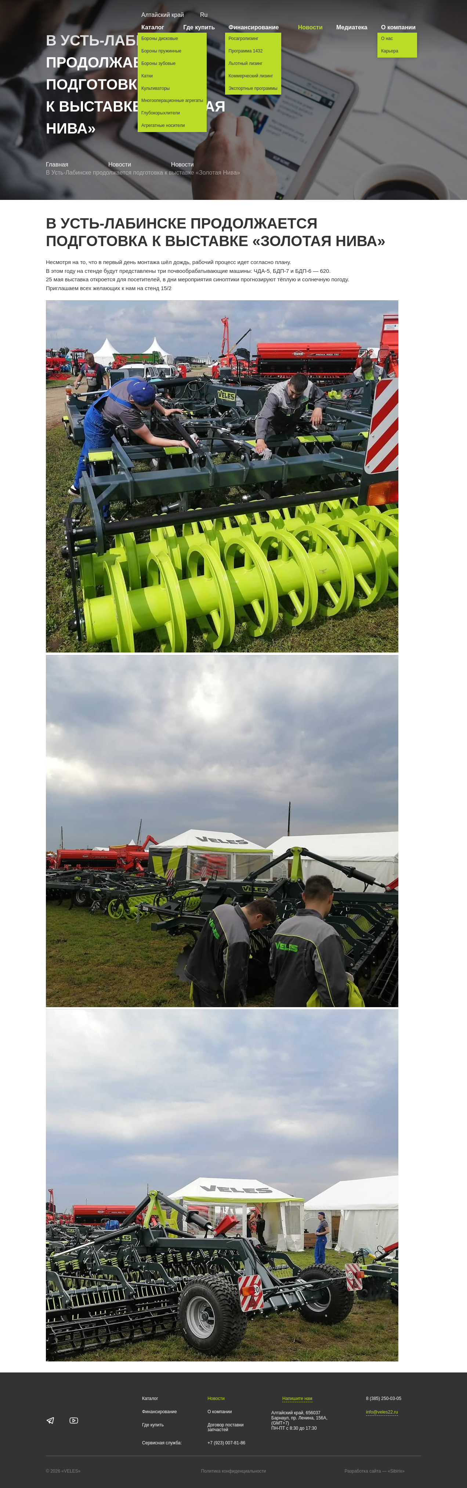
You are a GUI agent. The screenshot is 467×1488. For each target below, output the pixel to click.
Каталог (155, 27)
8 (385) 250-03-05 (383, 1398)
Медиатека (352, 27)
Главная (57, 164)
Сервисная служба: (162, 1443)
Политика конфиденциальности (233, 1471)
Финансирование (257, 27)
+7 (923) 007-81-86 (226, 1443)
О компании (401, 27)
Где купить (199, 27)
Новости (310, 27)
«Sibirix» (403, 1471)
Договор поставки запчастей (225, 1428)
